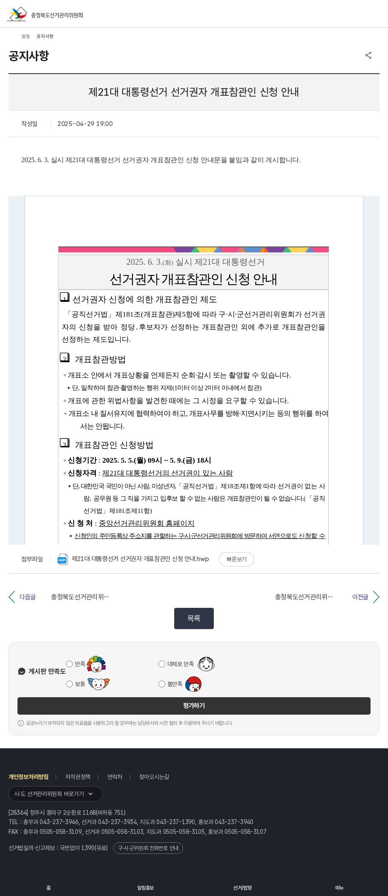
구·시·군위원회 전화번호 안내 (148, 848)
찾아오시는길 (154, 776)
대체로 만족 (180, 664)
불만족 (174, 684)
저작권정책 (77, 776)
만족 (80, 664)
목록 (194, 618)
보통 (80, 684)
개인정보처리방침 (29, 776)
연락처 (114, 776)
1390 (88, 847)
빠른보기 (237, 559)
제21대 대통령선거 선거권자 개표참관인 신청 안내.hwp (133, 559)
